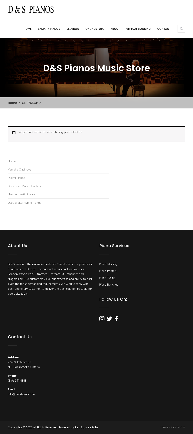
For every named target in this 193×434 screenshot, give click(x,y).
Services (73, 29)
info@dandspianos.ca (21, 394)
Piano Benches (108, 284)
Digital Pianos (16, 178)
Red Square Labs (87, 427)
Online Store (94, 29)
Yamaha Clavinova (19, 169)
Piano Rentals (107, 271)
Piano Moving (108, 264)
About (115, 29)
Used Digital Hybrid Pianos (24, 202)
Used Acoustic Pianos (21, 194)
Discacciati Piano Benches (24, 186)
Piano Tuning (107, 278)
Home (27, 29)
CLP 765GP (30, 103)
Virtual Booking (138, 29)
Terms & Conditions (172, 427)
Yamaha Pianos (49, 29)
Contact (164, 29)
